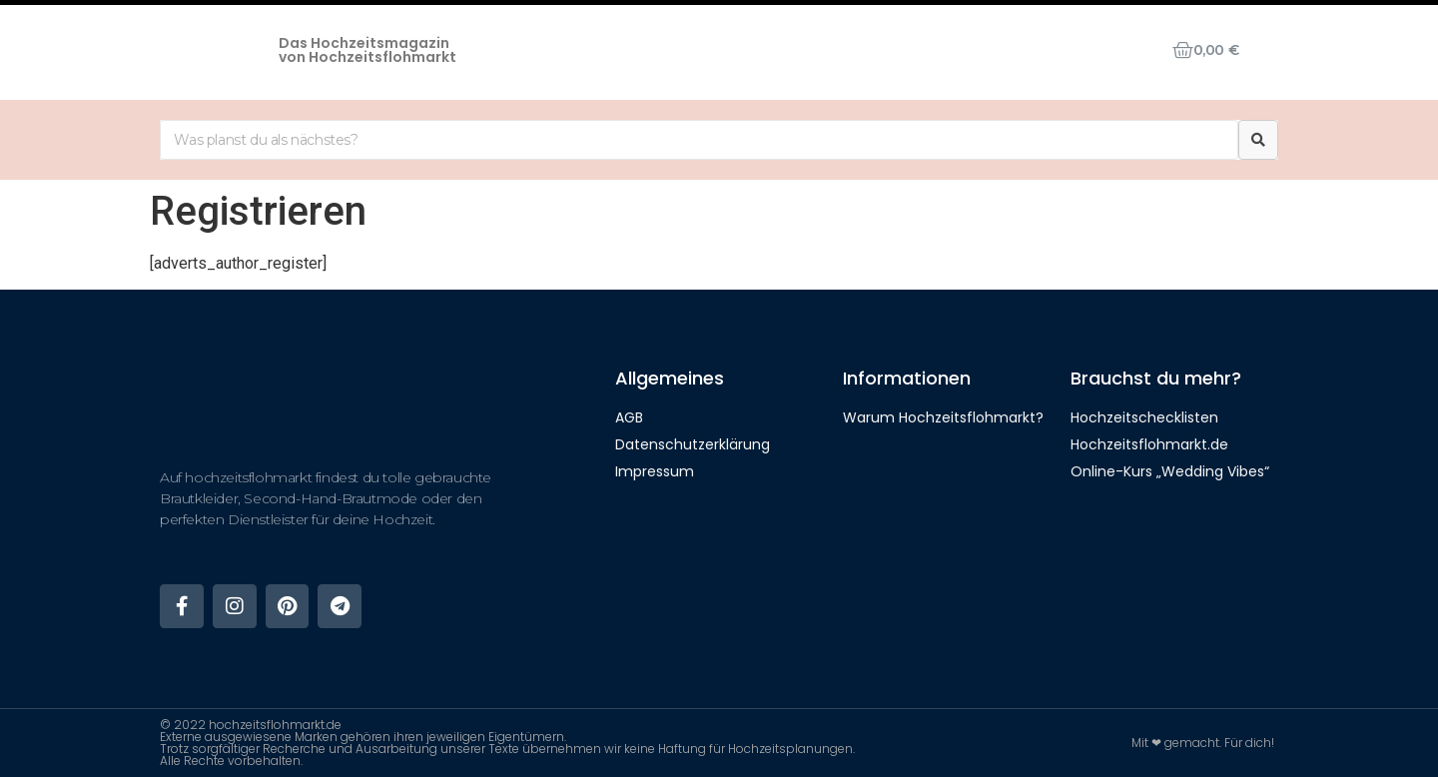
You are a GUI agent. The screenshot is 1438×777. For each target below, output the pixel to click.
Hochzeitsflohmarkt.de (1149, 444)
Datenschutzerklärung (692, 444)
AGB (629, 417)
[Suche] (1258, 140)
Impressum (654, 471)
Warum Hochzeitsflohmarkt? (943, 417)
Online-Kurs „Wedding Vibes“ (1170, 471)
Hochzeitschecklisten (1144, 417)
